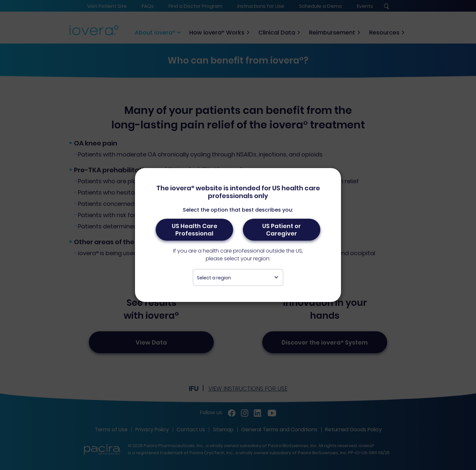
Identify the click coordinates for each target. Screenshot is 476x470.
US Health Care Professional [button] (194, 229)
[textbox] (238, 277)
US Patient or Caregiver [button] (281, 229)
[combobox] (238, 277)
